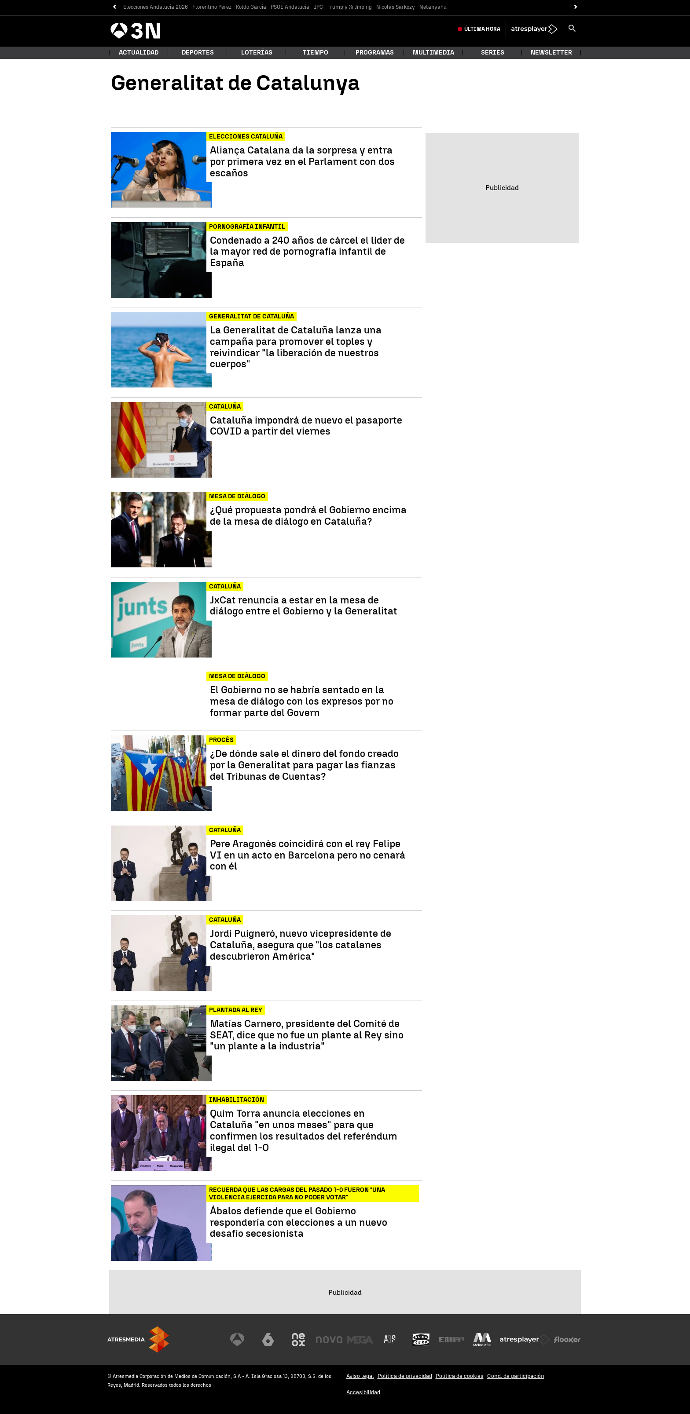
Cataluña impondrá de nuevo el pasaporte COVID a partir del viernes (306, 426)
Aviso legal (360, 1376)
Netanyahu (433, 7)
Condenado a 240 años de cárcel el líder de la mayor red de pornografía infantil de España (307, 252)
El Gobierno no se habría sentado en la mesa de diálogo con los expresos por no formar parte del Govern (301, 701)
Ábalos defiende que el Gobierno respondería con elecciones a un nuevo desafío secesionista (298, 1222)
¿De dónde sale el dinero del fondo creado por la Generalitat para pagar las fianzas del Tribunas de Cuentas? (304, 765)
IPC (318, 7)
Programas (375, 52)
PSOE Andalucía (290, 7)
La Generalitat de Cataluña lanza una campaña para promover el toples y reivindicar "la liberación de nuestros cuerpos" (296, 347)
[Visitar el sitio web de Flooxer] (567, 1339)
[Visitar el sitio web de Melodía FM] (482, 1339)
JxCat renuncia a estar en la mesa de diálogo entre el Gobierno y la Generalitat (303, 606)
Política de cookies (460, 1376)
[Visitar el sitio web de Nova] (329, 1339)
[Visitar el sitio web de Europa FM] (451, 1339)
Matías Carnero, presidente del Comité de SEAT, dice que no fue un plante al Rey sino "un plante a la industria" (307, 1035)
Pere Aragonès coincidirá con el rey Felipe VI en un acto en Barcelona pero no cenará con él (307, 855)
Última (482, 29)
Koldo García (251, 7)
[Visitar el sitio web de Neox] (298, 1339)
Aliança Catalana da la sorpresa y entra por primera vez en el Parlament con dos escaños (302, 162)
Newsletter (551, 52)
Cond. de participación (515, 1376)
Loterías (256, 52)
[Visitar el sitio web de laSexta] (268, 1339)
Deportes (198, 52)
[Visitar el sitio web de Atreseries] (390, 1339)
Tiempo (315, 52)
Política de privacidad (405, 1376)
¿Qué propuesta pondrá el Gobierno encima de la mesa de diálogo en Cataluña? (308, 515)
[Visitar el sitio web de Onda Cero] (421, 1339)
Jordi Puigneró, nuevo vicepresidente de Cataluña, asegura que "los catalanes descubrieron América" (300, 945)
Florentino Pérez (211, 7)
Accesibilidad (363, 1392)
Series (492, 52)
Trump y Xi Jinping (349, 7)
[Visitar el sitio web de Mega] (360, 1339)
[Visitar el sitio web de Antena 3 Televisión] (237, 1339)
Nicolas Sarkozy (395, 7)
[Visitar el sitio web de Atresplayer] (525, 1339)
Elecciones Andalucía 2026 (155, 7)
